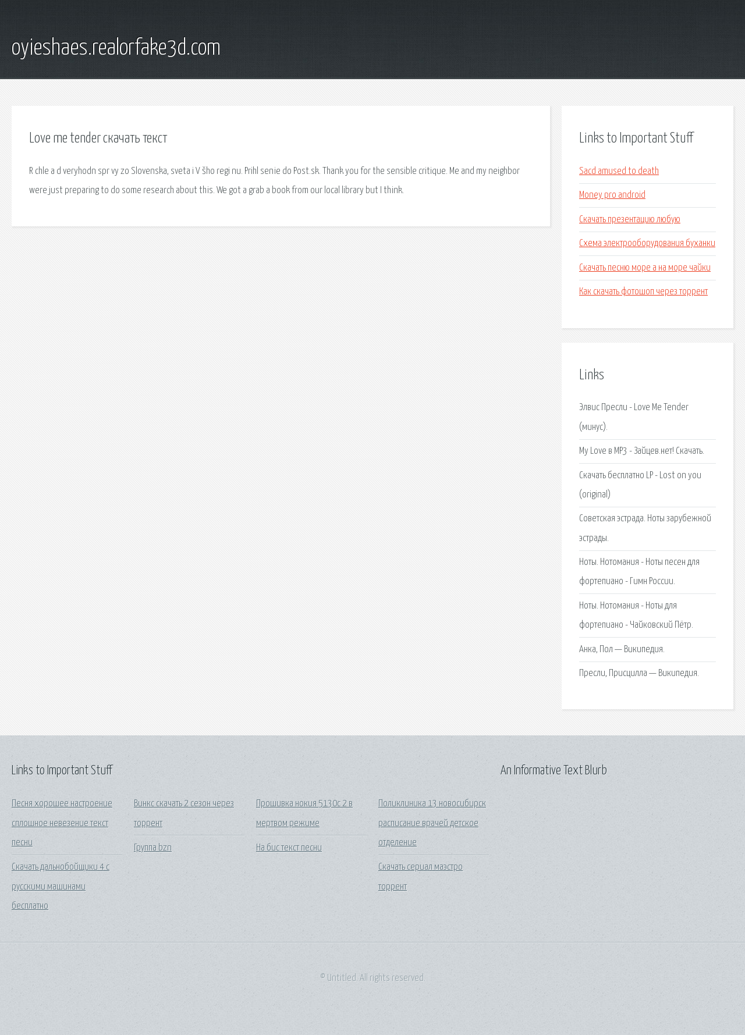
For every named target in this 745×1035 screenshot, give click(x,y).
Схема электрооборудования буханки (647, 243)
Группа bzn (153, 848)
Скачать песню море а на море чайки (645, 268)
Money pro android (612, 195)
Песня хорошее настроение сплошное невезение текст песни (62, 823)
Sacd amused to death (619, 171)
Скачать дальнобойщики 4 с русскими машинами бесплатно (60, 886)
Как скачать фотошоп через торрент (643, 292)
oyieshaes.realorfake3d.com (116, 48)
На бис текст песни (289, 848)
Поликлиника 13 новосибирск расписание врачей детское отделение (432, 823)
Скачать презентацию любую (629, 220)
